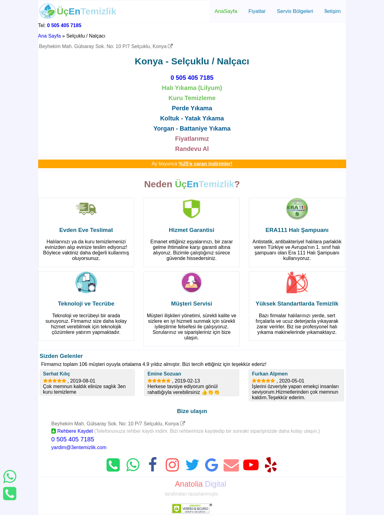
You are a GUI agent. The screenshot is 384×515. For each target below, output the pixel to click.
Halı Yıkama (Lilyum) (192, 87)
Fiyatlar (257, 11)
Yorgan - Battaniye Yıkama (191, 128)
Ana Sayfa (49, 36)
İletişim (333, 11)
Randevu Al (192, 148)
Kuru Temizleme (192, 98)
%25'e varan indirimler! (205, 163)
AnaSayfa (226, 11)
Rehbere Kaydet (72, 431)
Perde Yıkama (192, 108)
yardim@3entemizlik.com (79, 447)
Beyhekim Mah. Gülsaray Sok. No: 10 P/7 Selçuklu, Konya (106, 46)
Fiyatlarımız (192, 138)
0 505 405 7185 (64, 25)
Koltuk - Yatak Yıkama (192, 118)
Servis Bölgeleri (295, 11)
